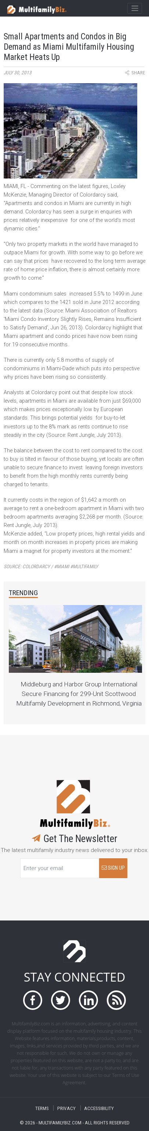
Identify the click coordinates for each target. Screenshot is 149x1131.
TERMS (42, 1108)
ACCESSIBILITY (99, 1108)
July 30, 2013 (18, 72)
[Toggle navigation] (134, 8)
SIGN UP (113, 868)
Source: (51, 566)
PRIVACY (66, 1108)
